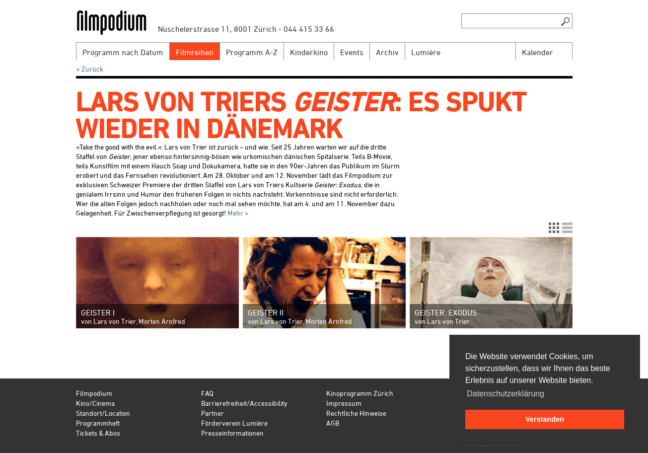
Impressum (343, 403)
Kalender (537, 52)
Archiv (387, 52)
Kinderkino (309, 52)
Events (351, 52)
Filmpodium (94, 393)
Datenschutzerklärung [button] (505, 393)
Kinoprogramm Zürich (359, 393)
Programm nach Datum (122, 52)
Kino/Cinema (95, 403)
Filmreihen (195, 52)
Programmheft (98, 423)
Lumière (425, 52)
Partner (212, 413)
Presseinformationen (232, 433)
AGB (332, 423)
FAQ (207, 393)
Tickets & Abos (98, 433)
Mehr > (237, 213)
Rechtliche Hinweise (356, 413)
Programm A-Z (252, 52)
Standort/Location (103, 413)
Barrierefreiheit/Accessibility (244, 403)
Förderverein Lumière (234, 423)
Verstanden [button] (544, 419)
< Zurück (89, 69)
